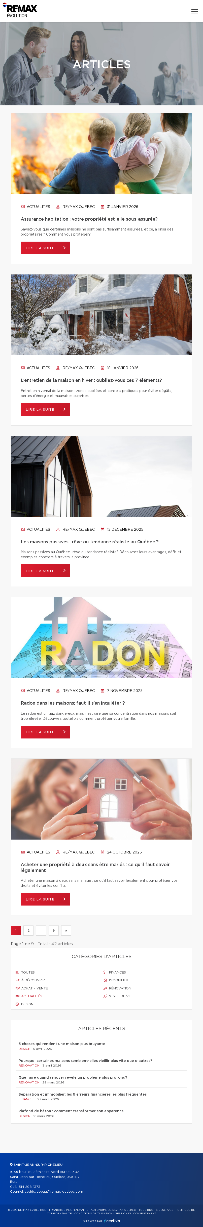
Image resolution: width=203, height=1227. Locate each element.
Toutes (25, 972)
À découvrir (30, 980)
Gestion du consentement (135, 1213)
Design (24, 1004)
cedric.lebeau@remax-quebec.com (54, 1191)
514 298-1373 (29, 1187)
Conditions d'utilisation (93, 1213)
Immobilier (116, 980)
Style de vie (117, 996)
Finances (115, 972)
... (41, 930)
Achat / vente (32, 988)
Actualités (35, 207)
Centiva (112, 1220)
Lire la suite (41, 248)
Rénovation (117, 988)
